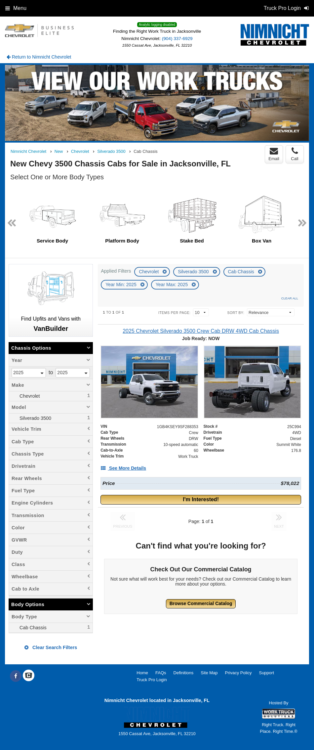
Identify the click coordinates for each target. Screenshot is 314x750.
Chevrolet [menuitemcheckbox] (29, 396)
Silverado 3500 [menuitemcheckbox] (34, 418)
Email (273, 154)
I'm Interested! (201, 499)
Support (266, 672)
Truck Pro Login (152, 679)
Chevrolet (149, 271)
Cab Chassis (241, 271)
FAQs (160, 672)
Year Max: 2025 (172, 284)
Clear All (289, 298)
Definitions (184, 672)
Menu (15, 8)
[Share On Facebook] (15, 676)
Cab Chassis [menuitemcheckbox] (32, 627)
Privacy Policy (238, 672)
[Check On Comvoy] (28, 676)
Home (142, 672)
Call (294, 154)
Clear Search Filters (50, 647)
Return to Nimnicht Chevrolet (39, 57)
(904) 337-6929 (177, 38)
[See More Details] (123, 468)
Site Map (209, 672)
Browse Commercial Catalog (201, 603)
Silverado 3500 (194, 271)
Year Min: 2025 (121, 284)
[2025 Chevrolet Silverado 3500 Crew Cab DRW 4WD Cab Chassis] (200, 331)
